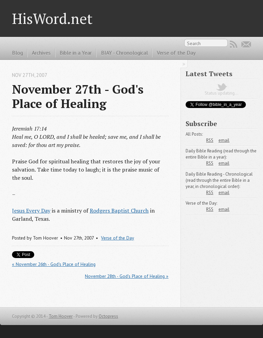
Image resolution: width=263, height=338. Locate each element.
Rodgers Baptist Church (119, 210)
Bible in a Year (76, 52)
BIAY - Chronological (124, 52)
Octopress (108, 316)
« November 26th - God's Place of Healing (54, 264)
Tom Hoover (61, 316)
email (223, 140)
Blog (17, 52)
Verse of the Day (176, 52)
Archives (41, 52)
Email (246, 44)
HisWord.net (52, 18)
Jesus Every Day (31, 210)
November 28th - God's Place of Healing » (126, 276)
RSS (233, 44)
